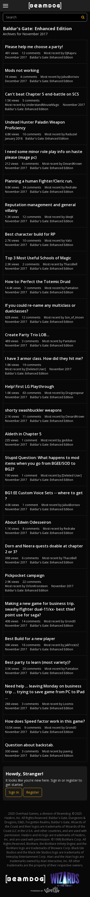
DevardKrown (72, 164)
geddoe (67, 440)
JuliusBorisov (70, 77)
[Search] (82, 17)
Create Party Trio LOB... (27, 334)
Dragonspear (75, 393)
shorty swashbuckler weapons (33, 410)
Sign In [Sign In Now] (14, 792)
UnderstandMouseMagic (42, 105)
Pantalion (72, 288)
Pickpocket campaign (24, 575)
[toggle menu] (5, 5)
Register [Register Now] (32, 792)
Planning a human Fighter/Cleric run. (39, 181)
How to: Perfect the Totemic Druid (37, 281)
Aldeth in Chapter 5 (23, 434)
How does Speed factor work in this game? (45, 721)
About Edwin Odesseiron (28, 522)
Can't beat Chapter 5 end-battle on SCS (42, 94)
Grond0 (70, 621)
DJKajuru (70, 53)
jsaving (67, 751)
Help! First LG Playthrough (29, 386)
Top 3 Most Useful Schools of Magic (38, 258)
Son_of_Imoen (74, 317)
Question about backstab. (29, 745)
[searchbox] (45, 17)
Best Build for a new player (30, 638)
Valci (69, 240)
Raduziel (71, 134)
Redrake (71, 187)
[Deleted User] (36, 369)
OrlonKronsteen (37, 586)
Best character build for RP (30, 234)
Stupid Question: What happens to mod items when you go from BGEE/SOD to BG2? (42, 463)
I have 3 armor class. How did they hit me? (44, 358)
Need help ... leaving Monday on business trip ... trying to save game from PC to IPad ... (44, 691)
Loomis (68, 704)
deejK (69, 217)
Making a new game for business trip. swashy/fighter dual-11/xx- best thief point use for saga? (40, 609)
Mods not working (22, 70)
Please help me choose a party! (34, 46)
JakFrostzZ (72, 645)
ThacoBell (70, 264)
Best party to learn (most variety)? (38, 662)
